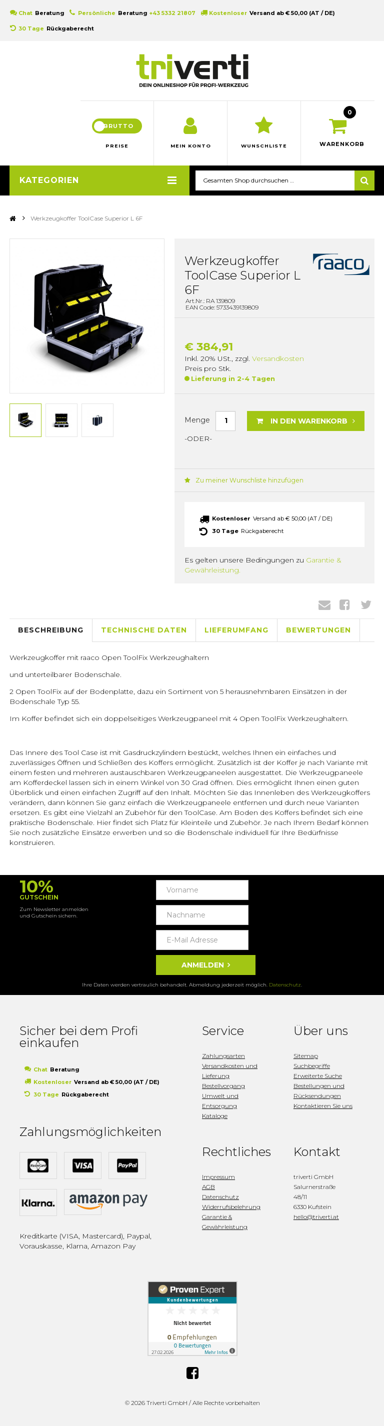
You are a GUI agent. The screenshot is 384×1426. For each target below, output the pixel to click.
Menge (197, 424)
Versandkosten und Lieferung (230, 1075)
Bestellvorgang (223, 1090)
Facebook (345, 608)
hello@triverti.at (316, 1220)
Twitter (366, 608)
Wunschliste (264, 150)
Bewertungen (318, 634)
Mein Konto (191, 150)
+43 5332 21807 (172, 13)
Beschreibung (51, 634)
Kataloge (215, 1120)
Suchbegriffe (312, 1070)
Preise (117, 150)
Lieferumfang (236, 634)
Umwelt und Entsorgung (220, 1105)
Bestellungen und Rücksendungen (319, 1095)
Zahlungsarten (223, 1060)
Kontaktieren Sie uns (323, 1110)
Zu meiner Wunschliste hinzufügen (240, 484)
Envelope (324, 608)
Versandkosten (278, 362)
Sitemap (306, 1060)
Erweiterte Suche (318, 1080)
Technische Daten (144, 634)
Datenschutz (285, 989)
